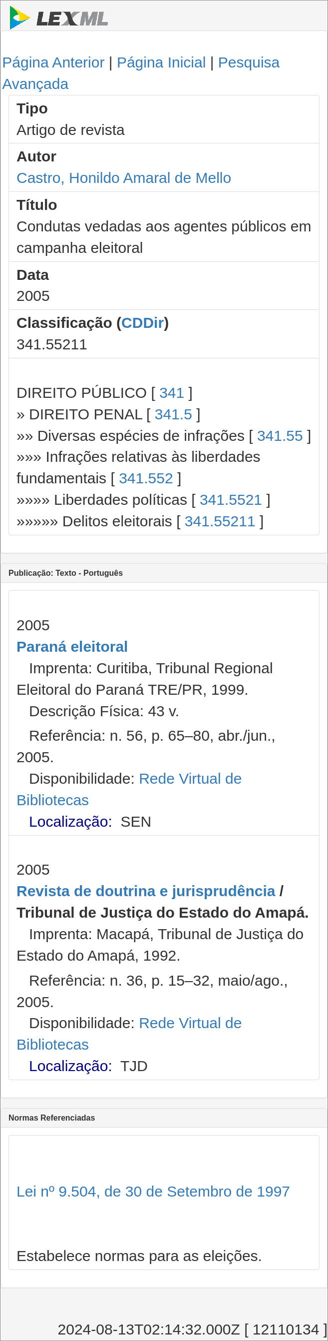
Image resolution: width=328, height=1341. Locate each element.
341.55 (280, 435)
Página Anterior (53, 62)
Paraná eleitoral (72, 646)
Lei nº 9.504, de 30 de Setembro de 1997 (153, 1191)
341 (171, 392)
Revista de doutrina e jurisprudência (145, 891)
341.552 (146, 478)
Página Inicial (161, 62)
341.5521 (231, 499)
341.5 (173, 414)
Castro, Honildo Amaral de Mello (123, 177)
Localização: (70, 821)
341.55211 (220, 521)
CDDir (142, 322)
